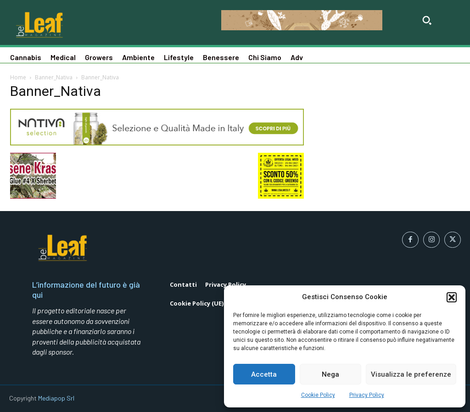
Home (18, 77)
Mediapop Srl (56, 398)
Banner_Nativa (54, 77)
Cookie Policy (318, 395)
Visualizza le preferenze (411, 374)
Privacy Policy (366, 395)
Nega (330, 374)
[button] (451, 297)
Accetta (264, 374)
